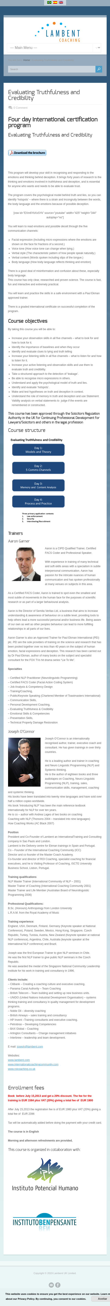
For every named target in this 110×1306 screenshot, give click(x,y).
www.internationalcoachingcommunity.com (33, 1064)
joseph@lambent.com (30, 1046)
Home (26, 60)
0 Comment (21, 107)
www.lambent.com (19, 1060)
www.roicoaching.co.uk (21, 1069)
